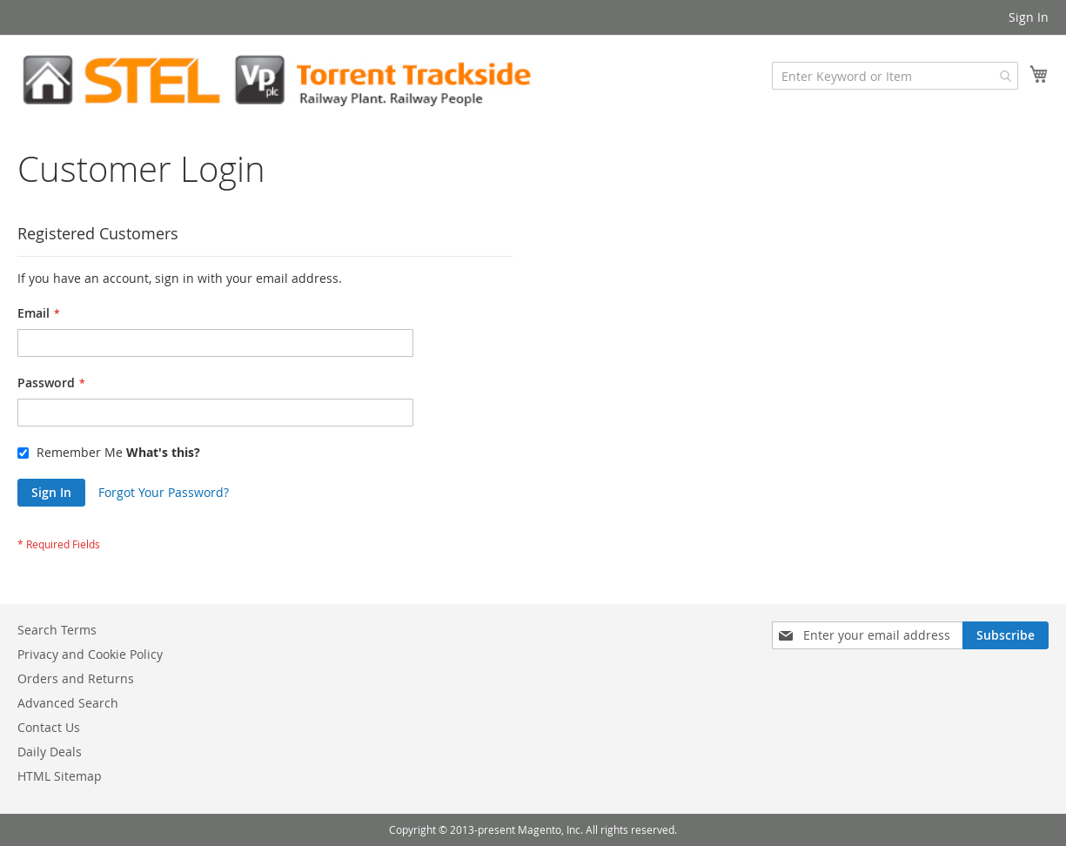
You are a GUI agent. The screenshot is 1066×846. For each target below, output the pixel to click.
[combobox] (895, 76)
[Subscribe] (1005, 635)
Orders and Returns (75, 678)
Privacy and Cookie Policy (90, 654)
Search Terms (57, 629)
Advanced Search (67, 703)
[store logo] (275, 80)
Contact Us (48, 727)
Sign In (1029, 17)
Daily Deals (49, 751)
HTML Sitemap (59, 776)
